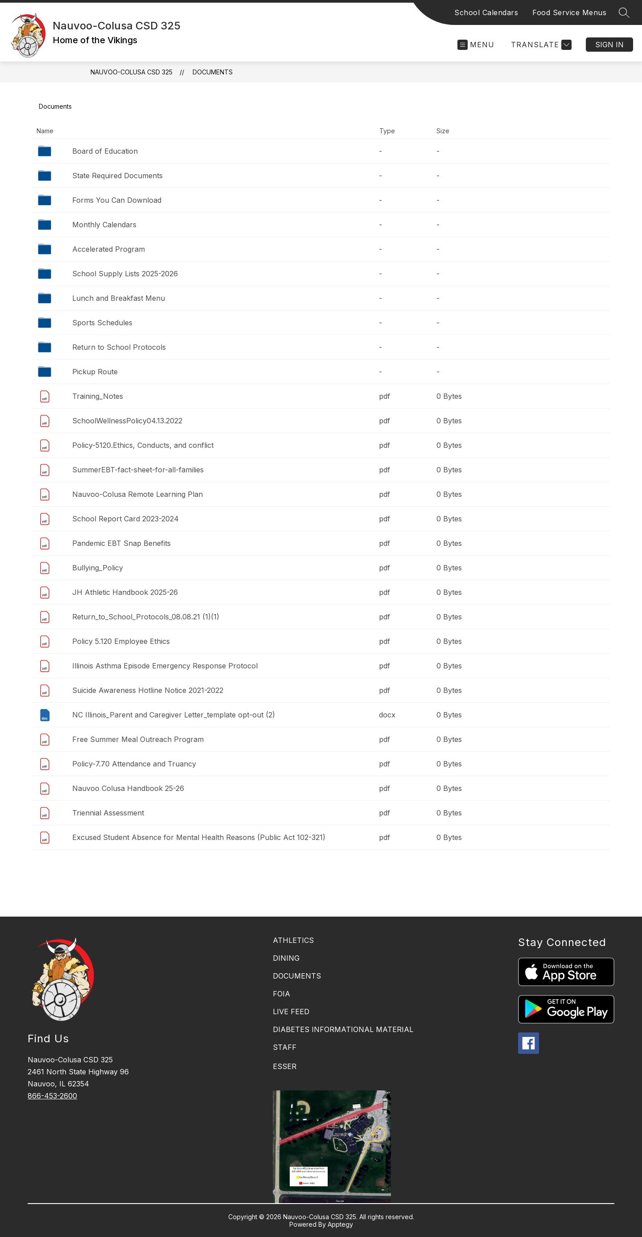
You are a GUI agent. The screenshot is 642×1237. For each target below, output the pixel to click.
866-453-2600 (52, 1095)
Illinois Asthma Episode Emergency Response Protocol (165, 665)
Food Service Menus (569, 12)
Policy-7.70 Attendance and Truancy (134, 763)
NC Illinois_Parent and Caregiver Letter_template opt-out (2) (173, 714)
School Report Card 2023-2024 (125, 518)
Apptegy (340, 1224)
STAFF (284, 1047)
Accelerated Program (108, 249)
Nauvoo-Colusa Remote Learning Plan (137, 494)
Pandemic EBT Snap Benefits (121, 543)
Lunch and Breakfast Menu (118, 298)
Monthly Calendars (104, 224)
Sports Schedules (102, 322)
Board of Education (105, 151)
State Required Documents (117, 175)
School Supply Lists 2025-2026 (125, 273)
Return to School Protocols (119, 347)
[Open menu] (475, 44)
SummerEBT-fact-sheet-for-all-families (138, 469)
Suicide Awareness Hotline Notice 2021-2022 (147, 690)
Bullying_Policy (97, 567)
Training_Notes (97, 396)
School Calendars (486, 12)
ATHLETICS (293, 940)
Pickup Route (95, 371)
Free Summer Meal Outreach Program (138, 739)
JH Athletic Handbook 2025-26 (125, 592)
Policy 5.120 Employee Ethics (121, 641)
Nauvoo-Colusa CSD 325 (132, 72)
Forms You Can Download (116, 200)
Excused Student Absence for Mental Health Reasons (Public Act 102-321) (198, 837)
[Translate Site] (540, 44)
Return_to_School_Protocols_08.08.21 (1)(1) (145, 616)
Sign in (609, 44)
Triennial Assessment (108, 812)
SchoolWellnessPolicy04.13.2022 (127, 420)
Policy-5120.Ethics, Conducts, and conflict (143, 445)
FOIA (281, 993)
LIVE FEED (291, 1011)
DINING (286, 958)
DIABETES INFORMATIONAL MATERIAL (343, 1029)
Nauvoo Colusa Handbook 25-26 (128, 788)
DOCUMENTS (297, 975)
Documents (213, 72)
